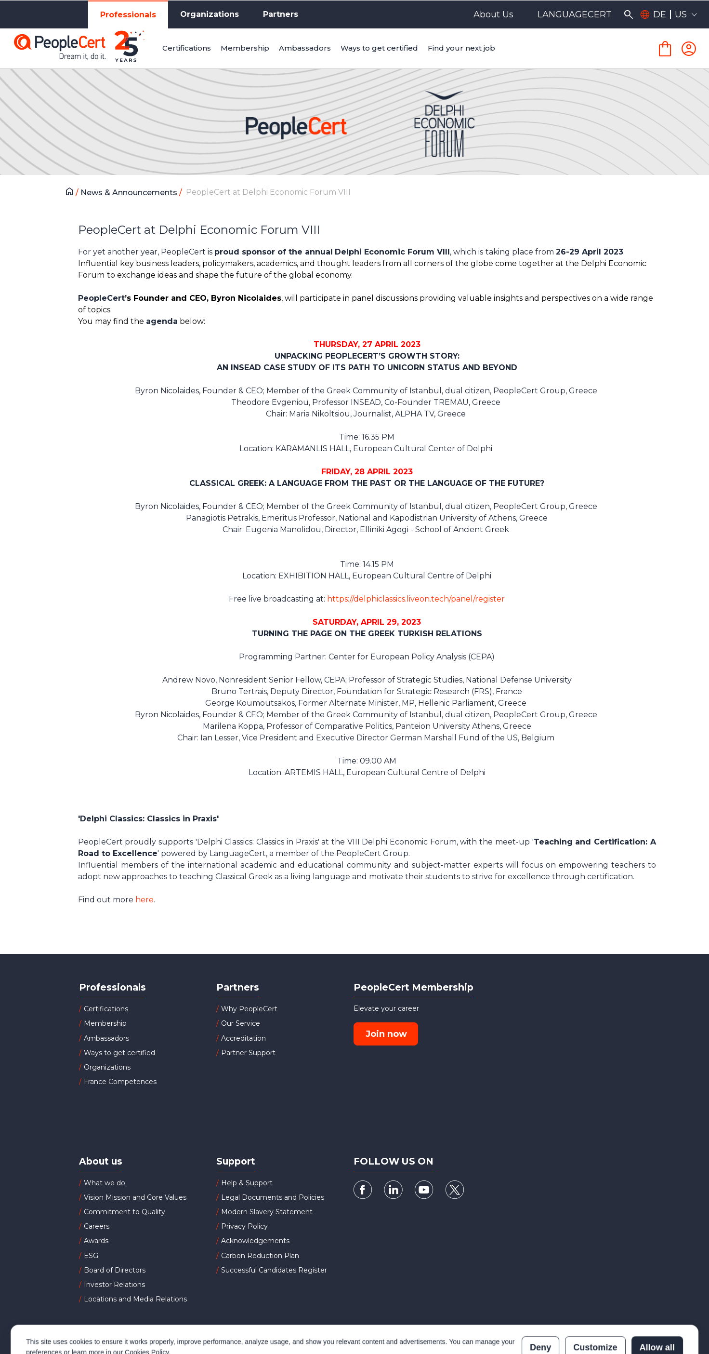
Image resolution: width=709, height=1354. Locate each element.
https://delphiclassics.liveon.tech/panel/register (416, 598)
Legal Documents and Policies (272, 1197)
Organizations (209, 14)
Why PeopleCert (249, 1009)
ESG (91, 1255)
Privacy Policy (244, 1226)
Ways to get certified (119, 1052)
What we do (104, 1183)
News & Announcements (129, 192)
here (144, 899)
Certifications (106, 1009)
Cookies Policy (147, 1310)
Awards (96, 1240)
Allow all (657, 1305)
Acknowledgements (255, 1240)
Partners (280, 14)
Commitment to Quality (124, 1211)
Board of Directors (114, 1270)
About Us (493, 14)
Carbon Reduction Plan (260, 1255)
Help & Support (247, 1183)
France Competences (120, 1081)
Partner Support (248, 1052)
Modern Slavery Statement (267, 1211)
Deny (540, 1305)
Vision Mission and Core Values (135, 1197)
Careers (96, 1226)
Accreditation (243, 1038)
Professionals (128, 14)
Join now (386, 1034)
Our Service (240, 1023)
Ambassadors (106, 1038)
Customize (595, 1305)
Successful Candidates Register (274, 1270)
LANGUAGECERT (575, 14)
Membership (105, 1023)
